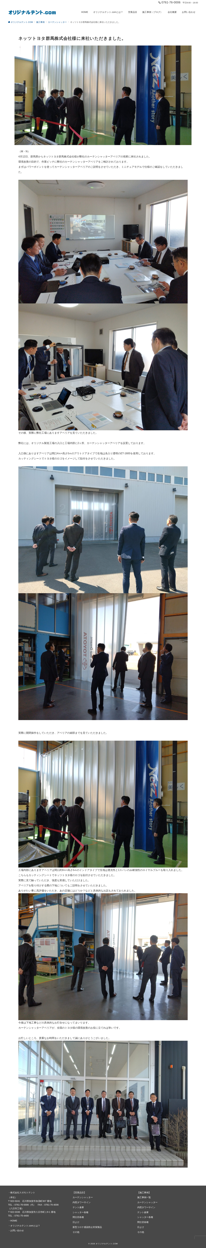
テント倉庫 (78, 1207)
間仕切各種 (78, 1217)
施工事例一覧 (144, 1197)
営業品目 (79, 1192)
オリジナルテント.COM (107, 1244)
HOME (13, 1220)
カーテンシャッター (83, 1197)
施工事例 (144, 1192)
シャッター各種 (80, 1212)
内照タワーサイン (82, 1202)
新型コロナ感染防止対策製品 (87, 1227)
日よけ (76, 1222)
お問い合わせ (17, 1230)
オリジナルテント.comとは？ (25, 1225)
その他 (76, 1232)
